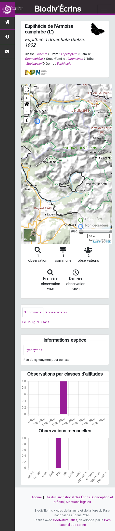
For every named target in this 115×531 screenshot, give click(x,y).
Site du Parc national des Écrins (67, 497)
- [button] (27, 111)
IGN (108, 241)
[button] (27, 105)
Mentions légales (78, 502)
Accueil (36, 497)
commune (32, 312)
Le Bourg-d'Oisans (35, 322)
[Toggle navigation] (104, 9)
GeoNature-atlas (65, 520)
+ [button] (27, 98)
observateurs (56, 312)
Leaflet (97, 241)
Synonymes (34, 350)
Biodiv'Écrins (58, 9)
